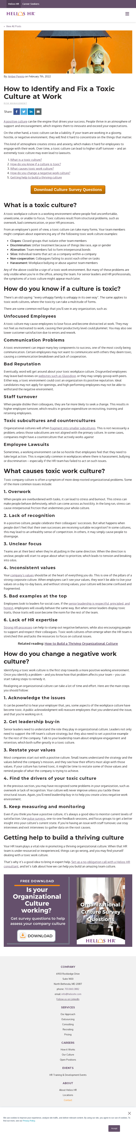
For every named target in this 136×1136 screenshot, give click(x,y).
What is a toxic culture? (26, 160)
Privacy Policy (29, 1121)
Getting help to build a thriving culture (36, 177)
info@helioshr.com (71, 994)
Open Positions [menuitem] (68, 1059)
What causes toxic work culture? (32, 168)
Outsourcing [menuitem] (67, 1019)
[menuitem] (68, 1100)
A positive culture (15, 121)
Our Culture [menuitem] (68, 1054)
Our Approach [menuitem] (68, 1014)
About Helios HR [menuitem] (68, 1090)
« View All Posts (12, 26)
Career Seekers (30, 3)
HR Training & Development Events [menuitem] (68, 1074)
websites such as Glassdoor (57, 376)
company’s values (22, 575)
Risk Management (15, 103)
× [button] (129, 1113)
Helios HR (13, 3)
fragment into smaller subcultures (73, 428)
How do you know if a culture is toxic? (35, 164)
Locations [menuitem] (68, 1095)
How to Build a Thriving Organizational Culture (81, 643)
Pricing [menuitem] (68, 1034)
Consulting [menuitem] (68, 1024)
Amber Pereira (16, 76)
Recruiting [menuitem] (68, 1029)
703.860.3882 (72, 989)
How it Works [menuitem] (68, 1049)
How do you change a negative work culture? (40, 173)
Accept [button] (114, 1128)
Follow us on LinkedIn (67, 999)
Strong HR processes (18, 627)
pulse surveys (36, 818)
